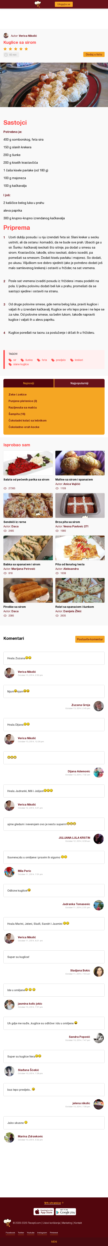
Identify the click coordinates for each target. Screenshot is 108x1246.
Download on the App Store (44, 1211)
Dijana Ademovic (79, 771)
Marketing (67, 1222)
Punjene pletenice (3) (23, 401)
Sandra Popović (79, 1036)
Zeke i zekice (18, 394)
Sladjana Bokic (80, 970)
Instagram (42, 1232)
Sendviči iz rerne (28, 513)
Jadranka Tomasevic (76, 904)
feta (44, 359)
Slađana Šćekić (28, 1070)
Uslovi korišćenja (51, 1222)
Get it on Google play (66, 1211)
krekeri (79, 359)
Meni (54, 1241)
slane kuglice (21, 364)
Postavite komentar (90, 639)
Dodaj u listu (94, 54)
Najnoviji (28, 383)
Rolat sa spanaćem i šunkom (80, 597)
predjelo (61, 359)
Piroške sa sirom (28, 597)
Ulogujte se (63, 4)
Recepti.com (7, 1223)
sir (14, 359)
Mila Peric (24, 870)
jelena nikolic (81, 1103)
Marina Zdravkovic (30, 1136)
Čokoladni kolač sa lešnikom (28, 420)
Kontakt (78, 1222)
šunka (29, 359)
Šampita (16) (17, 414)
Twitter (21, 1232)
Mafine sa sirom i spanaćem (80, 470)
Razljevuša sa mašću (23, 407)
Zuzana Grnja (80, 704)
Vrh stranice (52, 1202)
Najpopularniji (79, 383)
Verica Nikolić (28, 35)
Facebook (10, 1232)
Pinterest (54, 1232)
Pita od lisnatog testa (80, 555)
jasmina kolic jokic (30, 1003)
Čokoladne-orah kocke (24, 427)
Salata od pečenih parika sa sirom (28, 470)
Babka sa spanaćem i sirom (28, 555)
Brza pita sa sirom (80, 513)
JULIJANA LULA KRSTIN (74, 837)
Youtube (30, 1232)
